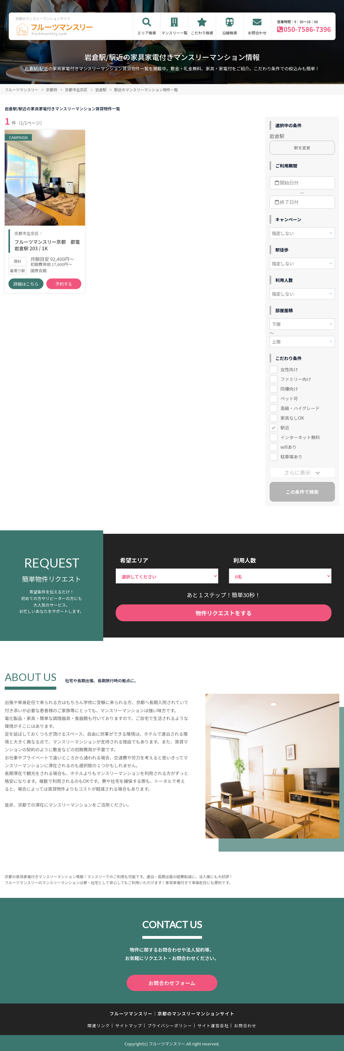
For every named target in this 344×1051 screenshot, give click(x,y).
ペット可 (289, 398)
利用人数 (244, 560)
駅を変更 (302, 148)
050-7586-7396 (307, 29)
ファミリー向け (296, 379)
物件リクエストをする (223, 613)
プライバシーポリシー (169, 1024)
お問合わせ (257, 32)
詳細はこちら (26, 288)
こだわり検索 (202, 32)
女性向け (289, 369)
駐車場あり (291, 456)
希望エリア (134, 560)
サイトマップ (128, 1024)
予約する (64, 288)
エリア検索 (146, 32)
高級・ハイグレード (300, 408)
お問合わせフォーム (172, 982)
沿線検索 (229, 32)
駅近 (285, 427)
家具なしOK (292, 418)
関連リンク (99, 1024)
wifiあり (288, 447)
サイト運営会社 (213, 1024)
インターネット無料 (300, 437)
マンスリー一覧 (174, 32)
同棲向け (289, 389)
